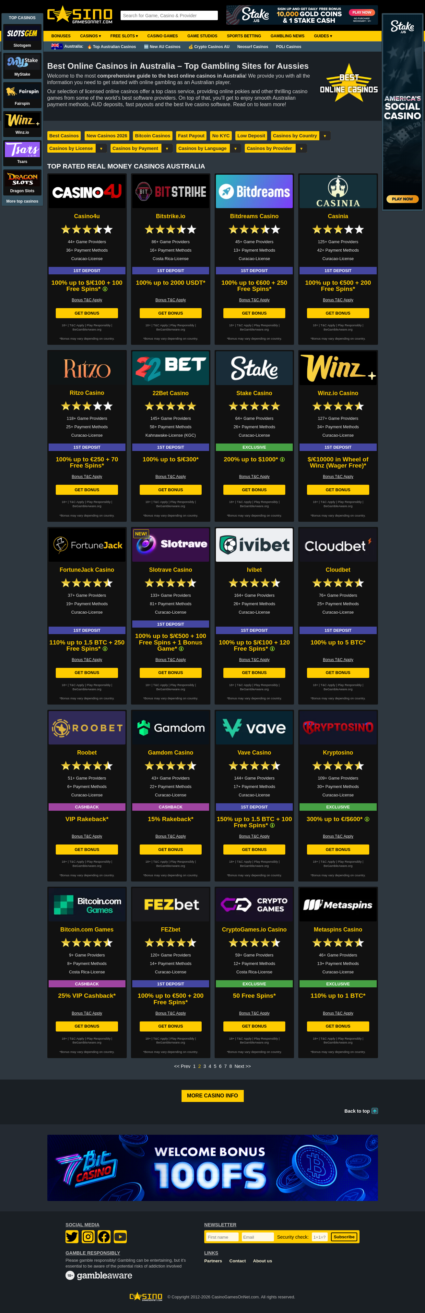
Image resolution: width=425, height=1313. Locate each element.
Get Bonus (87, 313)
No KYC (221, 135)
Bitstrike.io (170, 216)
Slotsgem (22, 45)
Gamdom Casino (170, 753)
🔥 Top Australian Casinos (111, 46)
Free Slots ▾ (124, 36)
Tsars (22, 161)
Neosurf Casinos (252, 46)
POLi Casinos (288, 46)
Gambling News (288, 36)
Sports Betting (244, 36)
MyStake (22, 74)
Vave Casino (254, 753)
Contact (238, 1260)
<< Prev (182, 1066)
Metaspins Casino (338, 929)
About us (262, 1260)
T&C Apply (76, 325)
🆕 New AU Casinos (162, 46)
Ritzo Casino (87, 393)
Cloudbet (338, 570)
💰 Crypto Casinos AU (209, 46)
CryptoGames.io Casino (254, 929)
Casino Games (163, 36)
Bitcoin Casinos (153, 135)
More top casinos (22, 201)
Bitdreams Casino (254, 216)
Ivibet (254, 570)
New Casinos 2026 (107, 135)
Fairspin (22, 103)
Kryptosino (338, 753)
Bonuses (61, 36)
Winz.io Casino (338, 393)
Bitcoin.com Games (86, 929)
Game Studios (202, 36)
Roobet (87, 753)
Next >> (243, 1066)
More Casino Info (212, 1095)
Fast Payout (191, 135)
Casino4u (87, 216)
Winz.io (22, 132)
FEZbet (171, 929)
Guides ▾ (323, 36)
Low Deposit (251, 135)
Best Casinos (64, 135)
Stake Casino (254, 393)
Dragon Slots (22, 191)
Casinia (338, 216)
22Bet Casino (171, 393)
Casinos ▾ (90, 36)
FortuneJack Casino (87, 570)
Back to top (357, 1111)
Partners (213, 1260)
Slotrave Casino (170, 570)
